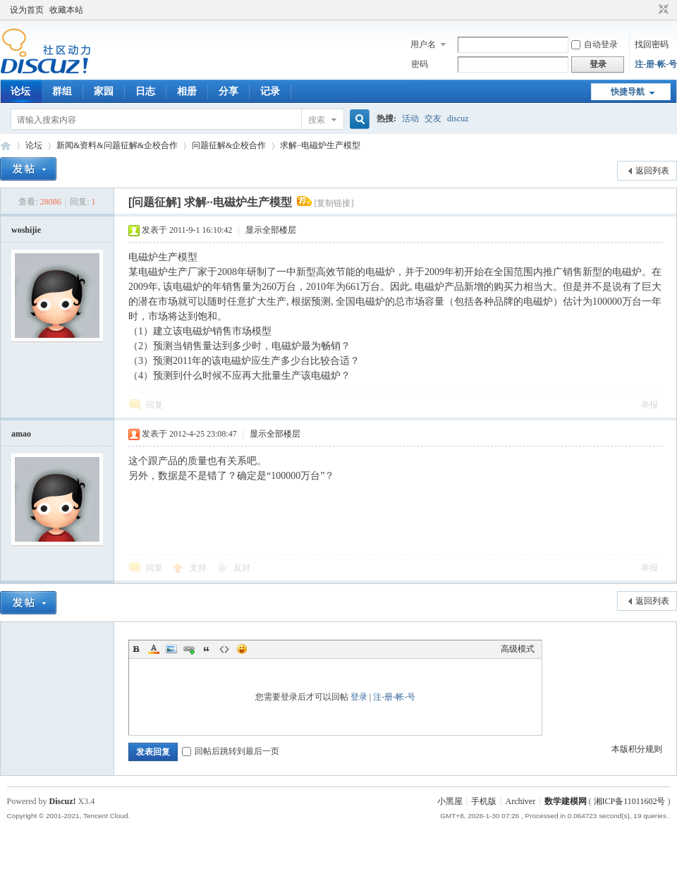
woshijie (26, 230)
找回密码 (652, 44)
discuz (458, 118)
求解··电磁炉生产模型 (320, 145)
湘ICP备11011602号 (630, 801)
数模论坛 (5, 145)
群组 (62, 91)
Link (189, 649)
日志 (145, 91)
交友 (433, 118)
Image (171, 649)
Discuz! (62, 801)
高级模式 (518, 649)
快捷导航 (628, 92)
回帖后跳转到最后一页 (230, 751)
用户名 (423, 44)
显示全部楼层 (270, 230)
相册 (187, 91)
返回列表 (652, 171)
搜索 (316, 120)
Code (224, 649)
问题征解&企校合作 (229, 145)
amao (21, 434)
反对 (241, 568)
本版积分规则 (636, 749)
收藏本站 (66, 10)
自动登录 (594, 44)
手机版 (483, 801)
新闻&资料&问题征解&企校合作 (117, 145)
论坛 (20, 91)
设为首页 (27, 10)
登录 (358, 697)
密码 (419, 64)
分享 (228, 91)
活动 (410, 118)
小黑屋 (450, 801)
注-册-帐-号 (656, 64)
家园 (104, 91)
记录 (270, 91)
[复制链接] (333, 203)
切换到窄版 (662, 10)
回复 (154, 405)
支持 (199, 568)
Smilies (242, 649)
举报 (649, 405)
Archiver (521, 801)
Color (154, 649)
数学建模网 (565, 801)
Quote (207, 649)
